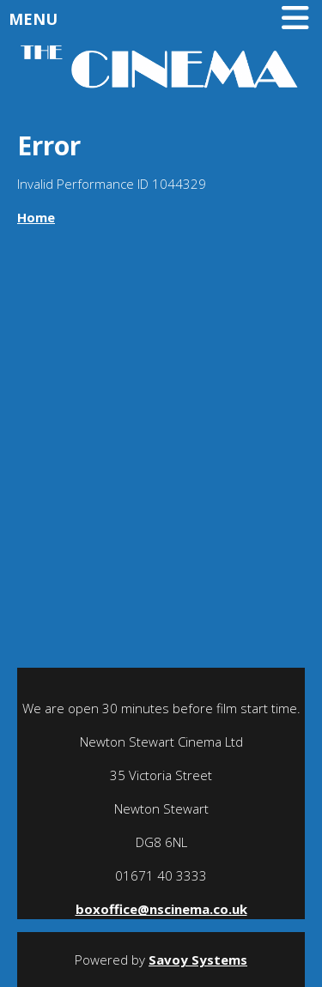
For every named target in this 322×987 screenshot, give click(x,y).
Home (36, 217)
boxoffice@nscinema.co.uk (161, 908)
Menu (163, 19)
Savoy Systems (198, 959)
